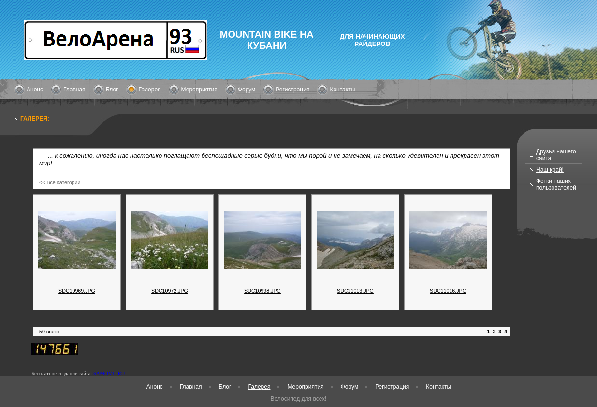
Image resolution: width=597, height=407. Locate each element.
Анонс (35, 89)
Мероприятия (199, 89)
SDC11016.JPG (448, 291)
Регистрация (292, 89)
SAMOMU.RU (109, 373)
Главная (74, 89)
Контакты (342, 89)
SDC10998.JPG (262, 291)
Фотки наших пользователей (556, 184)
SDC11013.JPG (355, 291)
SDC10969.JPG (76, 291)
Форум (246, 89)
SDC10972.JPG (169, 291)
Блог (112, 89)
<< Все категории (59, 182)
